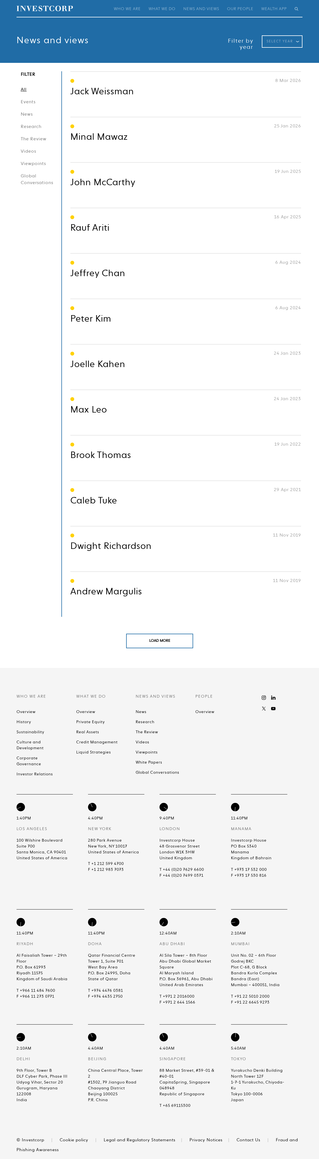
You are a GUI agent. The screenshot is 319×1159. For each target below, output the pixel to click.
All (24, 90)
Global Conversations (37, 179)
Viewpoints (33, 164)
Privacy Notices (206, 1140)
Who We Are (127, 9)
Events (28, 102)
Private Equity (90, 722)
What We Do (162, 9)
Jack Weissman (102, 91)
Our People (240, 9)
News (27, 114)
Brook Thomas (100, 455)
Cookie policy (74, 1140)
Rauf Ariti (90, 228)
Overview (26, 712)
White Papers (149, 762)
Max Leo (88, 410)
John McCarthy (102, 182)
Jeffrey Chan (97, 273)
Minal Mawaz (99, 137)
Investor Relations (35, 774)
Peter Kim (90, 319)
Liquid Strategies (93, 752)
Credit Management (97, 742)
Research (31, 127)
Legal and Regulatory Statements (139, 1140)
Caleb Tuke (93, 500)
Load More (159, 641)
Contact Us (248, 1140)
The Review (34, 139)
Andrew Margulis (106, 591)
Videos (28, 151)
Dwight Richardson (111, 546)
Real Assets (87, 732)
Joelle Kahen (97, 364)
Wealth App (274, 9)
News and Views (201, 9)
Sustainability (30, 732)
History (24, 722)
